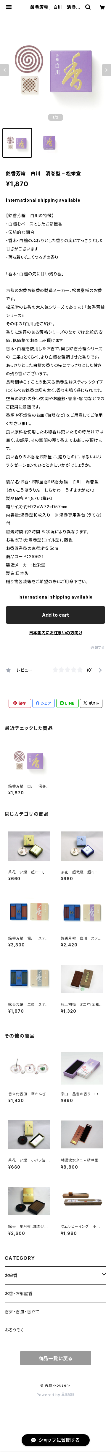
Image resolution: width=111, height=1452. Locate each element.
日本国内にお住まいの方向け (55, 632)
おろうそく (14, 1329)
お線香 (11, 1275)
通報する (98, 647)
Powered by (56, 1395)
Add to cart (55, 615)
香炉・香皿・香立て (22, 1311)
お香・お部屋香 (19, 1293)
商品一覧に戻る (55, 1358)
